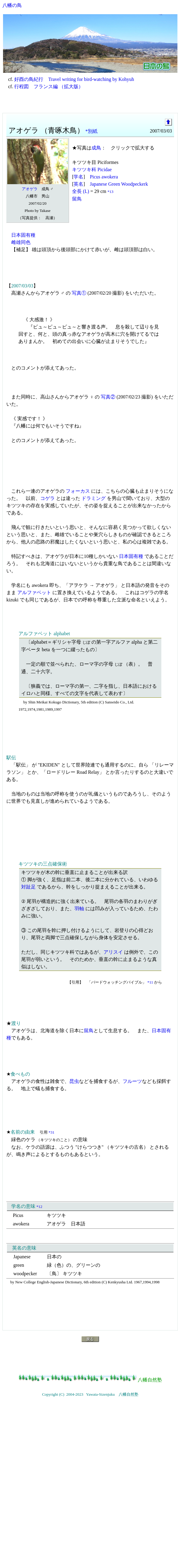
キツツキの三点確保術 (42, 863)
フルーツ (132, 1081)
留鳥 (77, 198)
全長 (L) (80, 191)
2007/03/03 (22, 285)
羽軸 (79, 908)
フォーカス (78, 491)
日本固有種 (23, 235)
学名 (78, 176)
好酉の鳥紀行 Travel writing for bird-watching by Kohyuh (74, 79)
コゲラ (47, 498)
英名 (78, 184)
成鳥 (96, 147)
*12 (39, 1206)
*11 (150, 982)
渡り (16, 1023)
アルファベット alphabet (44, 633)
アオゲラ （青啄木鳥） (46, 130)
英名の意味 (24, 1247)
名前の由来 (23, 1132)
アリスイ (113, 952)
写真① (79, 293)
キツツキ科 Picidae (92, 169)
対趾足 (28, 886)
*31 (51, 1132)
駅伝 (11, 757)
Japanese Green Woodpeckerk (119, 184)
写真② (108, 396)
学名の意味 (23, 1206)
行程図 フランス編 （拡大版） (48, 86)
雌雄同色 (21, 242)
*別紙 (91, 131)
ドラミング (93, 498)
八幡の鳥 (12, 5)
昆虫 (74, 1081)
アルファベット (34, 592)
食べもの (20, 1074)
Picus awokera (104, 176)
